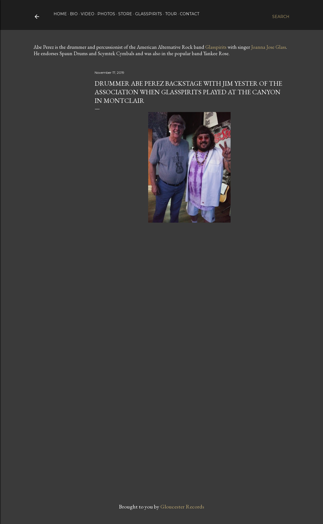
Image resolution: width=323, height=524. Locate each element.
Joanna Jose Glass (268, 47)
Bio (74, 13)
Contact (189, 13)
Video (87, 13)
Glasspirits (148, 13)
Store (125, 13)
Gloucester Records (182, 506)
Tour (171, 13)
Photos (106, 13)
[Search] (280, 16)
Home (60, 13)
